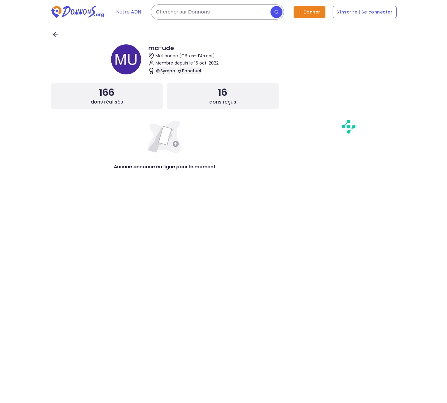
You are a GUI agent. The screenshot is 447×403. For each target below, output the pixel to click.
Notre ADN (128, 11)
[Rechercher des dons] (217, 12)
